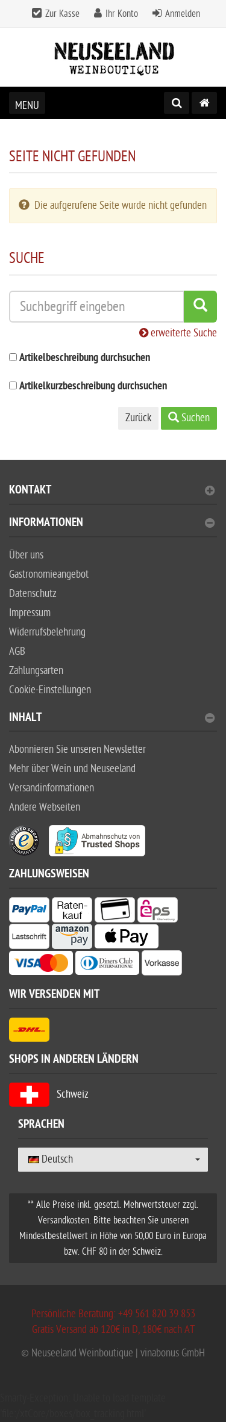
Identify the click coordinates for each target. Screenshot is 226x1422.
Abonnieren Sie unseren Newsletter (77, 749)
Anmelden (182, 13)
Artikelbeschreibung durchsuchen (84, 358)
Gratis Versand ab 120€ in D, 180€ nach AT (113, 1329)
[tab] (113, 495)
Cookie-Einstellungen (50, 690)
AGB (17, 651)
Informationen (112, 524)
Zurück (138, 418)
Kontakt (112, 491)
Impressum (30, 613)
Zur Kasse (62, 13)
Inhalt (112, 719)
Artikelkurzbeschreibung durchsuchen (93, 387)
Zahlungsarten (36, 670)
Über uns (26, 555)
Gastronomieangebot (49, 574)
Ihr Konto (121, 13)
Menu (27, 105)
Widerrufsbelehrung (47, 632)
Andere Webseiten (44, 807)
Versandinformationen (51, 788)
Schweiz (49, 1094)
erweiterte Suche (178, 333)
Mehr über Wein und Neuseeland (72, 768)
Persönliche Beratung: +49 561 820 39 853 (113, 1314)
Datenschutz (33, 593)
